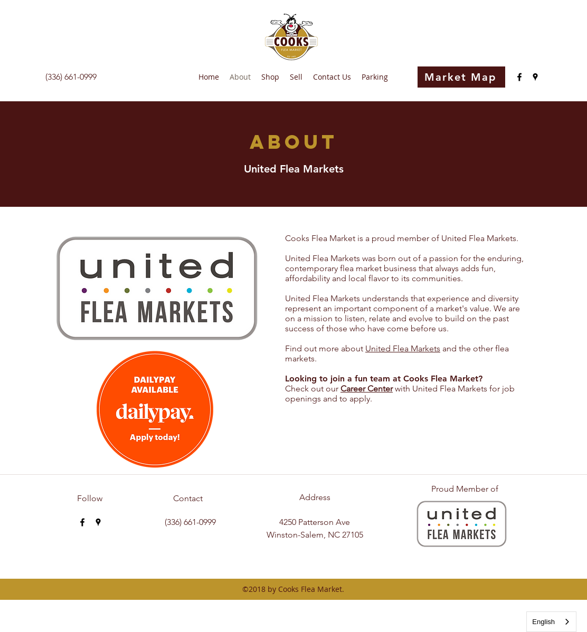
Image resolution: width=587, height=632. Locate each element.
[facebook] (519, 77)
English (543, 622)
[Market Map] (461, 77)
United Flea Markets (402, 348)
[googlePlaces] (535, 77)
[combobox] (551, 621)
